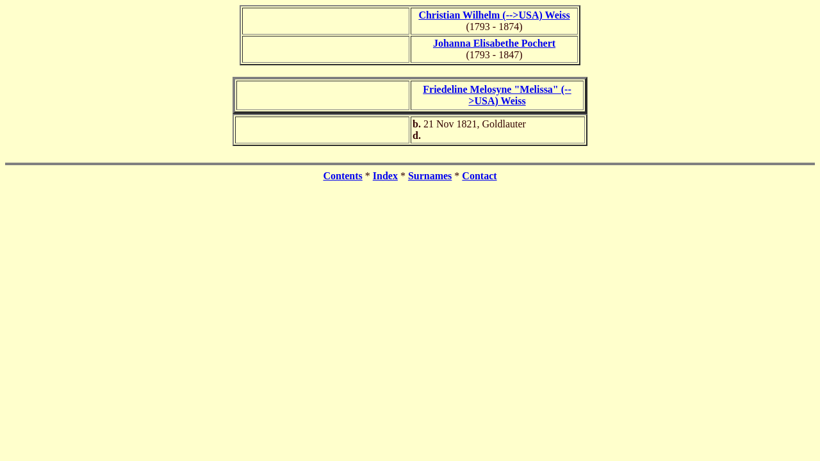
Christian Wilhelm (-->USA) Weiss (494, 15)
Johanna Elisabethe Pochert (494, 43)
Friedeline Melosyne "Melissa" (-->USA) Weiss (497, 95)
